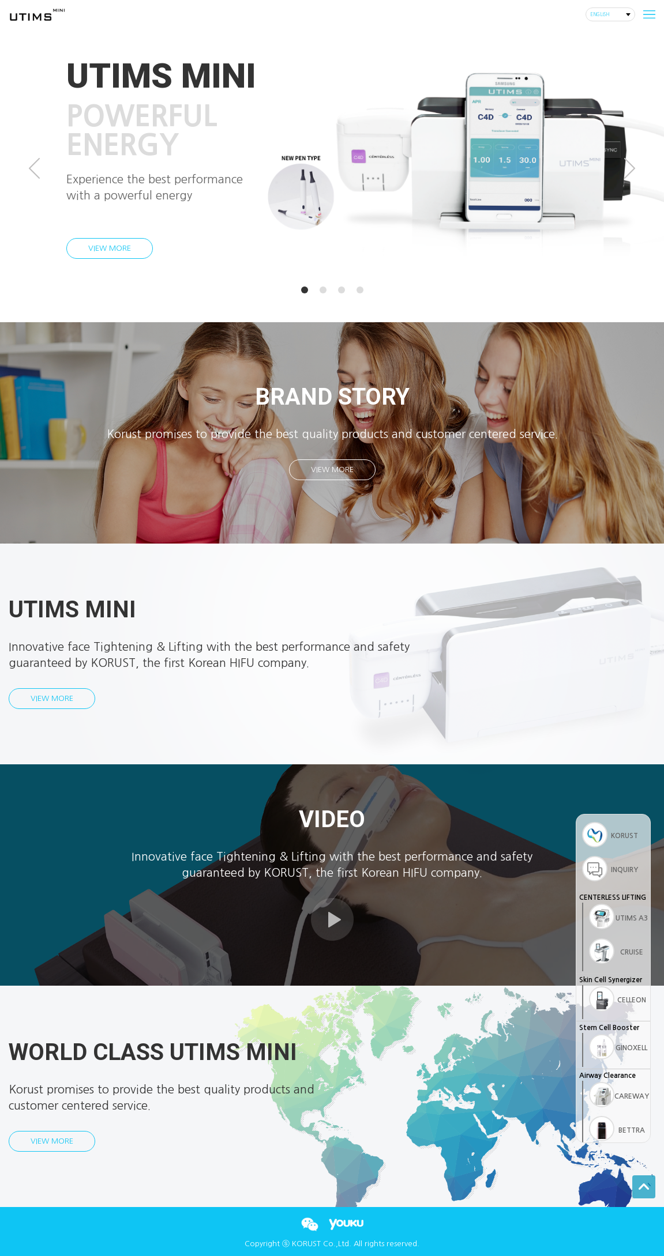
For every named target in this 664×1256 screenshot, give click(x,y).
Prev (34, 168)
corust (37, 14)
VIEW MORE (109, 248)
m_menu (646, 14)
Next (629, 168)
